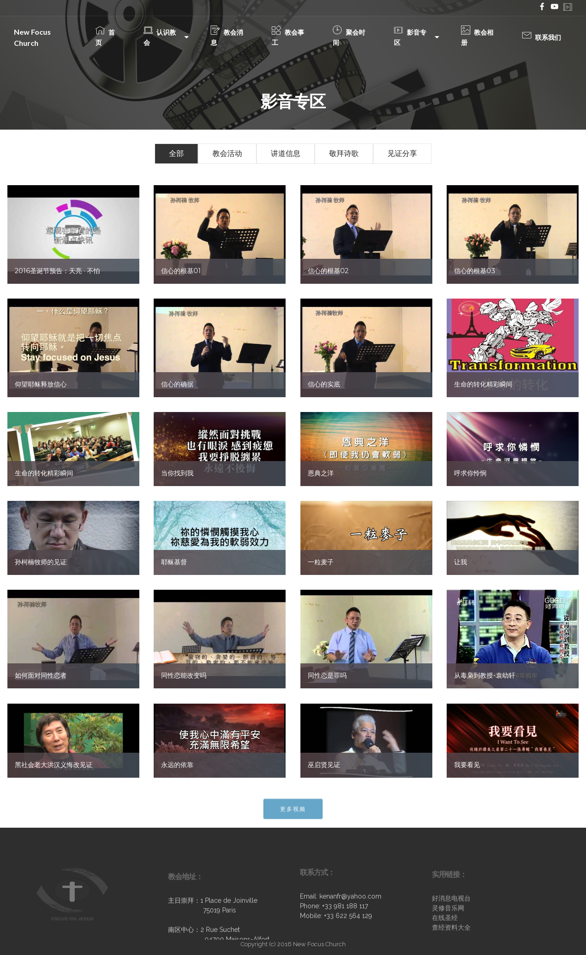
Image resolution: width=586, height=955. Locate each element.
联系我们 (541, 37)
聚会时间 (349, 37)
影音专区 (410, 37)
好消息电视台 (451, 924)
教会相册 (477, 37)
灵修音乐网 (448, 934)
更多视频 (293, 816)
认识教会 (159, 37)
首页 (105, 37)
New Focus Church (32, 37)
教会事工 (288, 37)
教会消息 (227, 37)
